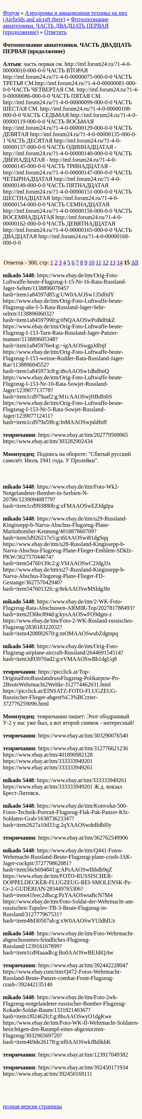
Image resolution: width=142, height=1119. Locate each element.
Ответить (55, 32)
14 (119, 263)
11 (98, 263)
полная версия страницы (32, 1106)
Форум (11, 13)
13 (112, 263)
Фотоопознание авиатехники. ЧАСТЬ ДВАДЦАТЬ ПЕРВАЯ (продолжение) (56, 25)
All (134, 263)
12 (105, 263)
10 (91, 263)
